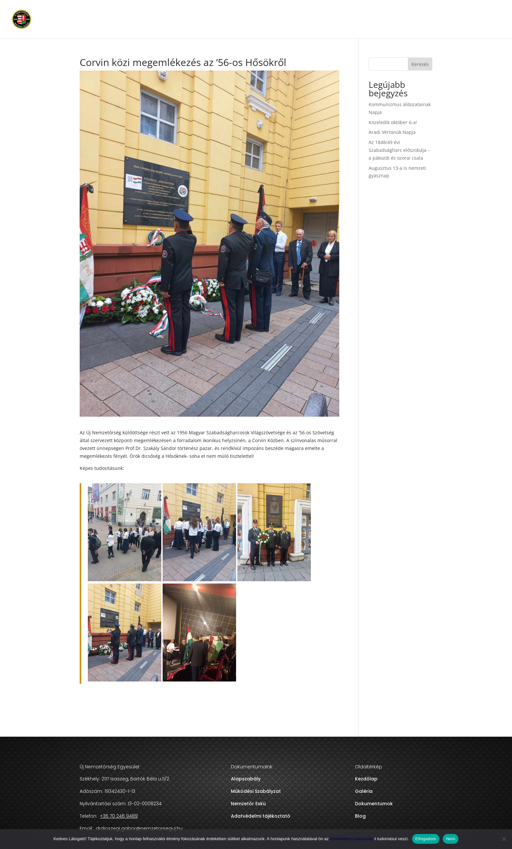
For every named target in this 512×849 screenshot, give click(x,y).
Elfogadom (425, 838)
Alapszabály (246, 779)
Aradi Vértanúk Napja (392, 132)
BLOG (417, 19)
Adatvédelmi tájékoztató (260, 816)
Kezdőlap (366, 779)
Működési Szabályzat (256, 791)
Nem (450, 838)
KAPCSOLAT (445, 19)
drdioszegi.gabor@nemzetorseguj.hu (138, 828)
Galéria (364, 791)
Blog (360, 816)
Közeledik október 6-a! (393, 122)
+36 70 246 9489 (484, 19)
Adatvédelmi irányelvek (352, 838)
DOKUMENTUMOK (382, 19)
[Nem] (504, 839)
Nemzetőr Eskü (248, 803)
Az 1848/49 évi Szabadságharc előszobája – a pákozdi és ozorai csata (399, 150)
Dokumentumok (374, 803)
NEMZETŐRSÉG (337, 19)
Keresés (420, 64)
